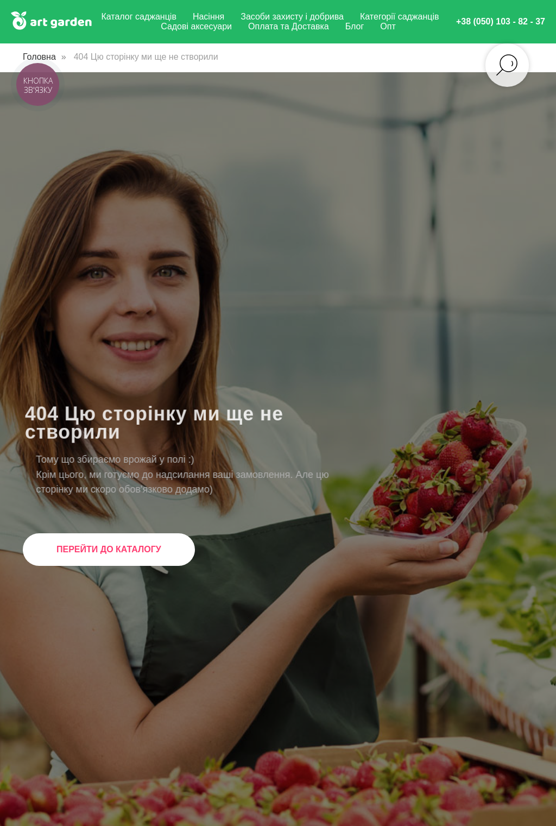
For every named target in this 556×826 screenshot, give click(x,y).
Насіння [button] (208, 16)
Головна (39, 56)
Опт (387, 26)
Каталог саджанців (138, 16)
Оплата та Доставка (288, 26)
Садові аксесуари (196, 26)
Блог (354, 26)
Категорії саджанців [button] (399, 16)
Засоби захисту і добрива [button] (292, 16)
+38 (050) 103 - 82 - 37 (500, 21)
